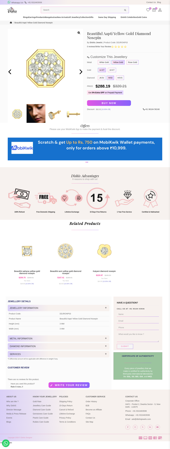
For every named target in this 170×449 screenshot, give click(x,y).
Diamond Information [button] (23, 351)
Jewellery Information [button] (24, 313)
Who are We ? (12, 406)
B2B (87, 411)
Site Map (89, 427)
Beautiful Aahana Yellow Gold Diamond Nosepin (27, 277)
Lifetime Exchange (67, 419)
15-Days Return (66, 411)
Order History (91, 406)
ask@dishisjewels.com (141, 424)
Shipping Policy (65, 406)
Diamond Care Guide (42, 415)
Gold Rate (37, 406)
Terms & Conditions (67, 427)
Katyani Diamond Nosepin (104, 276)
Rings (9, 22)
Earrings (20, 22)
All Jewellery (81, 22)
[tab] (58, 313)
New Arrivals (65, 22)
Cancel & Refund (66, 415)
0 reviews (91, 51)
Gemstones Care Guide (43, 419)
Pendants (33, 22)
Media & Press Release (16, 419)
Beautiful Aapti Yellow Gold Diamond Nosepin (34, 28)
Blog (159, 2)
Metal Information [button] (21, 343)
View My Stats (6, 448)
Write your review (71, 390)
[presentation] (10, 77)
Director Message (13, 415)
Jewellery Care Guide (42, 411)
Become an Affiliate (94, 415)
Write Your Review (103, 51)
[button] (83, 179)
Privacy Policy (65, 423)
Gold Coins (163, 22)
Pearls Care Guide (40, 423)
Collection (96, 22)
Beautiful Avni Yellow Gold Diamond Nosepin (65, 277)
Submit (125, 351)
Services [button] (15, 359)
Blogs (8, 427)
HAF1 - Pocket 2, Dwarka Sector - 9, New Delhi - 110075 (142, 410)
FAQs (88, 419)
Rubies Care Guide (41, 427)
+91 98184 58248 (152, 114)
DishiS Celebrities (145, 22)
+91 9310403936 (139, 416)
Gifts (108, 22)
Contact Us (151, 2)
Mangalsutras (48, 22)
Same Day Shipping (123, 22)
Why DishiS (11, 411)
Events (9, 423)
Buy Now (109, 108)
